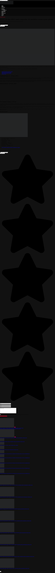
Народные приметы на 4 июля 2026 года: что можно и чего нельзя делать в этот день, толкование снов (15, 458)
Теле (2, 5)
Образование (3, 11)
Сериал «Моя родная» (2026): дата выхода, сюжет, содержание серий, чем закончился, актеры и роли (14, 569)
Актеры (3, 14)
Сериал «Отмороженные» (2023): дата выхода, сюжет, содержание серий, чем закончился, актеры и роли (15, 533)
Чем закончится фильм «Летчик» (6, 73)
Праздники (3, 9)
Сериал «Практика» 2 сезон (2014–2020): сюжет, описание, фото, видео (10, 429)
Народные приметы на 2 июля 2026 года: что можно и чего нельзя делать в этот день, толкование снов (15, 469)
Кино (2, 6)
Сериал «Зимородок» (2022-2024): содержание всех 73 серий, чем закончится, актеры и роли (13, 438)
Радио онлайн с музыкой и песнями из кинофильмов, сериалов (11, 147)
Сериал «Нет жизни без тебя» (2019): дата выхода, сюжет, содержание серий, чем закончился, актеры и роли (15, 545)
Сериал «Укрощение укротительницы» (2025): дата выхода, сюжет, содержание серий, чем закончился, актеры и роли (17, 557)
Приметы (3, 8)
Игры (2, 12)
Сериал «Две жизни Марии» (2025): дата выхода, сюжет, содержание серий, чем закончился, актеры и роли (15, 521)
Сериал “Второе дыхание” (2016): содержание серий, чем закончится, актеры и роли (12, 442)
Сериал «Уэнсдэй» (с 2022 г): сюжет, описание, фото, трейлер (9, 446)
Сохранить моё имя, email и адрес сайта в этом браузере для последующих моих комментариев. (15, 415)
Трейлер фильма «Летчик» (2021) (6, 72)
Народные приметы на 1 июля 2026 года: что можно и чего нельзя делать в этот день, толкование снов (15, 474)
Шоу (2, 15)
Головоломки (4, 13)
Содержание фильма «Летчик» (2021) (7, 71)
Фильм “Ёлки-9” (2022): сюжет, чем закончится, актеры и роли (9, 450)
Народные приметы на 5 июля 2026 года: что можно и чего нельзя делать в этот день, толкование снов (15, 454)
